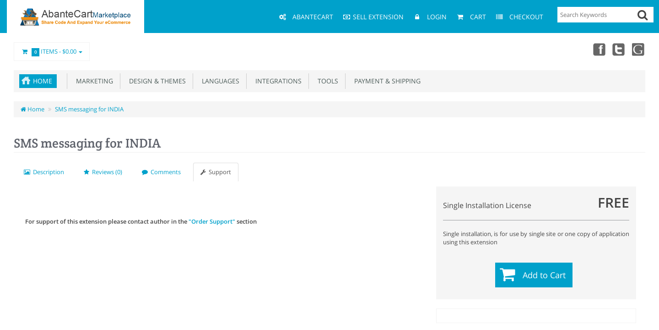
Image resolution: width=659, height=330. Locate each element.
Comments (161, 172)
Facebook (598, 49)
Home (42, 81)
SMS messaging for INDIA (89, 109)
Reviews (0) (103, 172)
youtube (639, 49)
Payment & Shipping (386, 81)
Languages (218, 81)
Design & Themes (155, 81)
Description (44, 172)
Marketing (92, 81)
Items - (51, 51)
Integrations (277, 81)
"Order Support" (212, 221)
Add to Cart (544, 275)
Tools (326, 81)
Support (215, 172)
